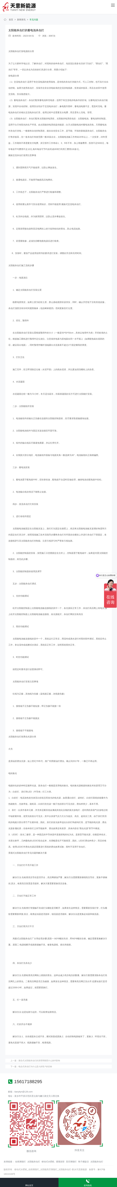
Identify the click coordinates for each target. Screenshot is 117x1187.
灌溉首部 (60, 1161)
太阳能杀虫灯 (33, 1161)
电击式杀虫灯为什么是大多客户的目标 (35, 1066)
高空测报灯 (71, 1161)
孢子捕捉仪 (83, 1161)
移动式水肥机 (48, 1161)
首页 (11, 19)
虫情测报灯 (20, 1161)
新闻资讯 (21, 19)
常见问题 (34, 19)
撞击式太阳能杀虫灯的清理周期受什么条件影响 (39, 1060)
